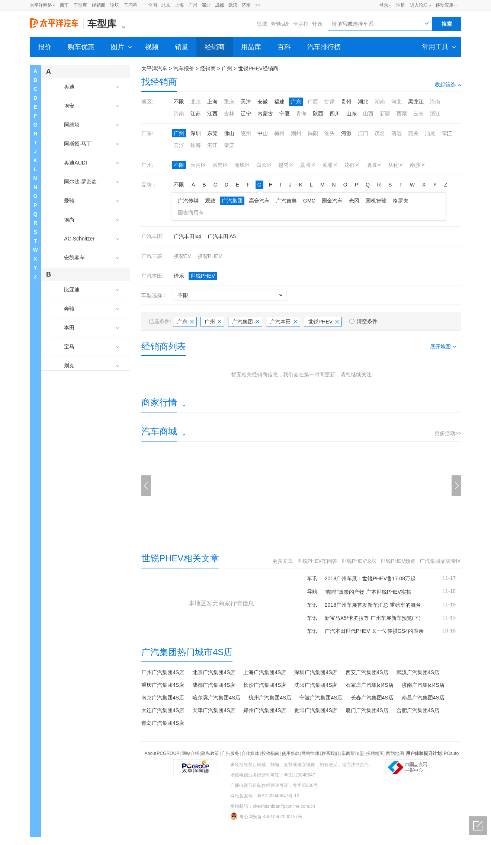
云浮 (179, 145)
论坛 (114, 5)
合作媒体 (250, 753)
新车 (64, 5)
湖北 (363, 102)
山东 (351, 114)
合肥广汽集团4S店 (418, 710)
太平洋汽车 (154, 68)
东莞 (212, 133)
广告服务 (230, 753)
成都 (219, 5)
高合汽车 (259, 201)
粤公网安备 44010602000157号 (266, 816)
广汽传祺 (188, 201)
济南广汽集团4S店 (423, 685)
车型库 (80, 5)
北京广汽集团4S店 (213, 672)
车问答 (130, 5)
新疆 (385, 114)
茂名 (380, 133)
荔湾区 (308, 165)
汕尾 (430, 133)
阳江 (447, 133)
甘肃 (329, 102)
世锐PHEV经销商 (258, 68)
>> (257, 5)
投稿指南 (270, 753)
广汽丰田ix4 (187, 236)
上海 (179, 5)
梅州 (279, 133)
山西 (368, 114)
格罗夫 (400, 201)
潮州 (296, 133)
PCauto (451, 753)
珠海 (195, 145)
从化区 (396, 165)
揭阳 (313, 133)
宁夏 (284, 114)
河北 (396, 102)
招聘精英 (375, 753)
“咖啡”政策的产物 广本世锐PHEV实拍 (368, 591)
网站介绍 (190, 753)
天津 (246, 102)
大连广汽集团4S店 (162, 710)
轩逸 (317, 24)
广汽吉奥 (286, 201)
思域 (262, 24)
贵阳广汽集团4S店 (315, 710)
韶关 (413, 133)
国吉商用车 (191, 213)
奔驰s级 (280, 24)
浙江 (435, 114)
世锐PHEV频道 (398, 561)
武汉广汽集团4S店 (418, 672)
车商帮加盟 (352, 753)
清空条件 (367, 321)
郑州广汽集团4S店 (264, 710)
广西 (313, 102)
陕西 (318, 114)
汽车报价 (183, 68)
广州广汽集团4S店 (162, 672)
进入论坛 (419, 5)
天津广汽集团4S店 (213, 710)
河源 (346, 133)
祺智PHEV (210, 256)
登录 (383, 5)
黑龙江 (416, 102)
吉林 (229, 114)
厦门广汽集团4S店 (367, 710)
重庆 (229, 102)
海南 (435, 102)
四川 (335, 114)
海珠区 (242, 165)
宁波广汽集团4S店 (320, 698)
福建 (279, 102)
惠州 (246, 133)
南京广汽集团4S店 (162, 698)
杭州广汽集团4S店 (269, 698)
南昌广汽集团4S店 (423, 698)
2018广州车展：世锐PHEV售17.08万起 (370, 578)
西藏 (402, 114)
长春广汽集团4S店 (372, 698)
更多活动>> (447, 433)
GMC (309, 201)
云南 (418, 114)
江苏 (195, 114)
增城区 (374, 165)
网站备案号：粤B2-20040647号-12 (264, 795)
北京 (165, 5)
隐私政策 (210, 753)
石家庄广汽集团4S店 (370, 685)
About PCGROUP (162, 753)
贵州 (346, 102)
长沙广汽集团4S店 (264, 685)
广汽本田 (283, 322)
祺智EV (182, 256)
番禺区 (220, 165)
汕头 (329, 133)
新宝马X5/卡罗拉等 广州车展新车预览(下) (373, 618)
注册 (400, 5)
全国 (152, 5)
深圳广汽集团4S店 (315, 672)
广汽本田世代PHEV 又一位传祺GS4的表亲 (374, 631)
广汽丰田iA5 (222, 236)
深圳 (206, 5)
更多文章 (282, 561)
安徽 (262, 102)
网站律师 (310, 753)
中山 (262, 133)
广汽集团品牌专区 (440, 561)
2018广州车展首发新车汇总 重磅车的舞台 (373, 605)
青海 (301, 114)
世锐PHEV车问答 (317, 561)
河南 (179, 114)
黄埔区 (330, 165)
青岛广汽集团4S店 (162, 723)
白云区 (264, 165)
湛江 (212, 145)
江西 (212, 114)
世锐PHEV (202, 276)
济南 (246, 5)
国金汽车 (332, 201)
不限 (179, 102)
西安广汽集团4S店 (367, 672)
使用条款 (290, 753)
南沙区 (418, 165)
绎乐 (179, 276)
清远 (396, 133)
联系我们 (330, 753)
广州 (192, 5)
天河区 (198, 165)
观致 (210, 201)
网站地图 (395, 753)
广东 (296, 102)
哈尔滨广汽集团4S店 (216, 698)
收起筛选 (448, 84)
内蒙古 (265, 114)
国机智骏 (376, 201)
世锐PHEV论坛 (358, 561)
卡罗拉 (300, 24)
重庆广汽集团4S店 (162, 685)
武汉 (232, 5)
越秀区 (286, 165)
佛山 (229, 133)
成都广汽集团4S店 (213, 685)
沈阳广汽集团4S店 (315, 685)
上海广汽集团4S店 (264, 672)
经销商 (98, 5)
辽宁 (246, 114)
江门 (363, 133)
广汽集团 (232, 201)
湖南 (380, 102)
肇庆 (229, 145)
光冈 (354, 201)
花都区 (352, 165)
